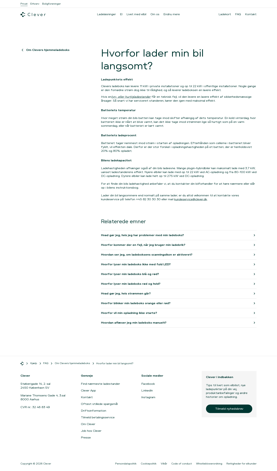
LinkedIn (147, 390)
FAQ (238, 14)
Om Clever (88, 424)
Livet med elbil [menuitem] (136, 14)
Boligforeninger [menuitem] (51, 3)
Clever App (88, 390)
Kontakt (251, 14)
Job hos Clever (91, 430)
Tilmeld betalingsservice (98, 417)
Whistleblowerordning (209, 463)
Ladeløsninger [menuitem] (106, 14)
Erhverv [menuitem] (34, 3)
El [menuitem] (121, 14)
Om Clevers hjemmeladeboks (44, 50)
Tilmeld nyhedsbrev (229, 408)
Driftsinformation (93, 410)
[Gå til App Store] (216, 452)
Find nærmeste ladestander (100, 383)
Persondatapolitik (126, 463)
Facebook (148, 383)
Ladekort (225, 14)
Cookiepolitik (149, 463)
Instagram (148, 397)
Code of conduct (181, 463)
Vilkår (164, 463)
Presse (86, 437)
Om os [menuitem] (155, 14)
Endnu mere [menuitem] (172, 14)
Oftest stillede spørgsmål (99, 404)
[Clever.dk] (33, 14)
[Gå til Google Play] (245, 452)
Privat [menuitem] (24, 3)
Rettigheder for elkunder (241, 463)
